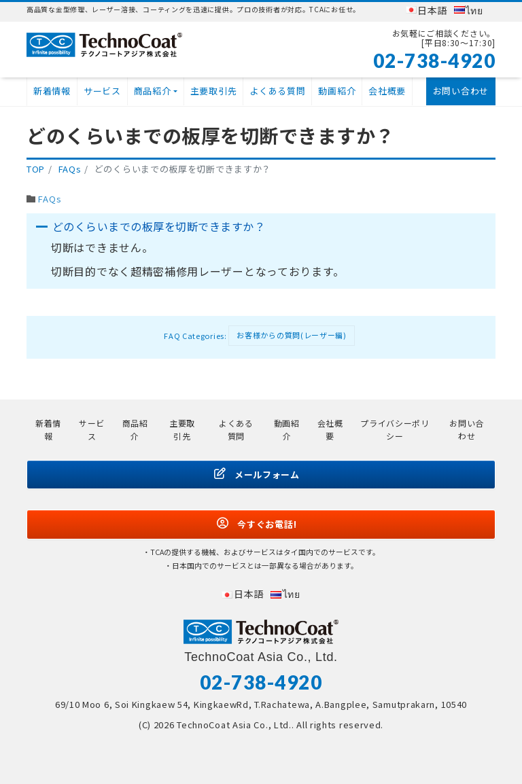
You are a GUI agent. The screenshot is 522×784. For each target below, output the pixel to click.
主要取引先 (213, 90)
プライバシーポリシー (395, 429)
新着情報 (52, 90)
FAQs (49, 198)
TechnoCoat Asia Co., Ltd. (234, 724)
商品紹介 (152, 90)
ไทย (474, 10)
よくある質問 (277, 90)
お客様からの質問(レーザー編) (292, 334)
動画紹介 (336, 90)
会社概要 (387, 90)
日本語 (432, 10)
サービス (102, 90)
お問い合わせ (461, 90)
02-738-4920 (434, 60)
